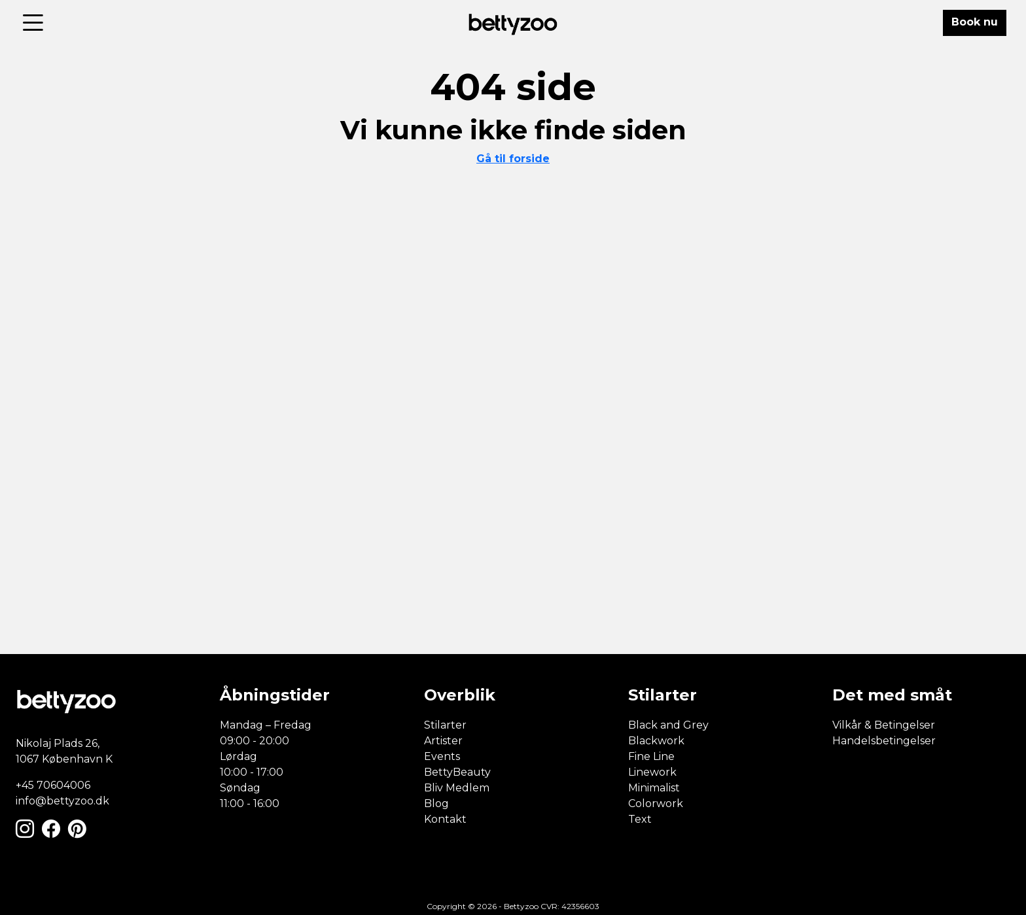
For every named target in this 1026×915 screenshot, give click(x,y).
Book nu (974, 22)
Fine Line (651, 756)
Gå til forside (513, 158)
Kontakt (445, 819)
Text (640, 819)
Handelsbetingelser (884, 740)
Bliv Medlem (456, 788)
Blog (436, 803)
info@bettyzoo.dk (62, 801)
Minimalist (654, 788)
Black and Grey (668, 725)
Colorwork (655, 803)
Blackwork (656, 740)
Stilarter (445, 725)
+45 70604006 (53, 785)
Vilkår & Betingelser (883, 725)
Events (442, 756)
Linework (652, 772)
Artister (443, 740)
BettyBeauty (457, 772)
